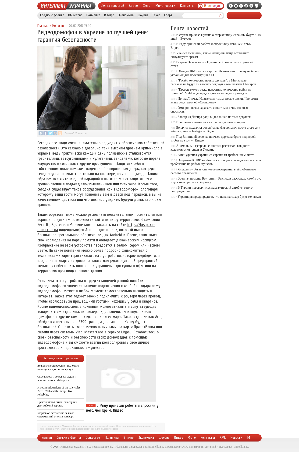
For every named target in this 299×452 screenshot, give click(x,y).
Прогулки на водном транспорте (133, 425)
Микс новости (165, 6)
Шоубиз (143, 15)
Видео (133, 6)
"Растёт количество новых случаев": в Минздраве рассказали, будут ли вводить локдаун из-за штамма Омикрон (213, 82)
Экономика (126, 15)
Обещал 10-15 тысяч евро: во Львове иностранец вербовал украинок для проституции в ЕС (215, 73)
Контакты (187, 6)
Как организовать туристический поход (93, 425)
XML (223, 437)
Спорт (168, 15)
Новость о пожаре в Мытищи (56, 425)
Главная (42, 26)
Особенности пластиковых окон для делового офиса (89, 428)
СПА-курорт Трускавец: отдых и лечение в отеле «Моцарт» (56, 378)
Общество (75, 15)
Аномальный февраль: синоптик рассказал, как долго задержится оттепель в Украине (210, 147)
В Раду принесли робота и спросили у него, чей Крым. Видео (122, 408)
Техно (156, 15)
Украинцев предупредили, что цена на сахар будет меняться (219, 196)
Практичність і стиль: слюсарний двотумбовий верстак (57, 403)
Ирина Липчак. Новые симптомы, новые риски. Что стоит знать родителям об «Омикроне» (214, 100)
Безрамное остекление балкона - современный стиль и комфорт (56, 414)
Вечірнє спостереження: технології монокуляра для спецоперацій (58, 367)
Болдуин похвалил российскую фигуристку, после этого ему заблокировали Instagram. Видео (215, 129)
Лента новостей (112, 6)
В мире (109, 15)
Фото (146, 6)
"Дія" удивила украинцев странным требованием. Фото (216, 155)
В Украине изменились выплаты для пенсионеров (210, 122)
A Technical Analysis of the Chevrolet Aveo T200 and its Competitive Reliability (58, 391)
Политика (93, 15)
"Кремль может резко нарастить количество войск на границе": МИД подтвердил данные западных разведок (211, 91)
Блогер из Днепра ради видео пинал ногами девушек (214, 117)
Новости (58, 26)
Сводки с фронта (52, 15)
